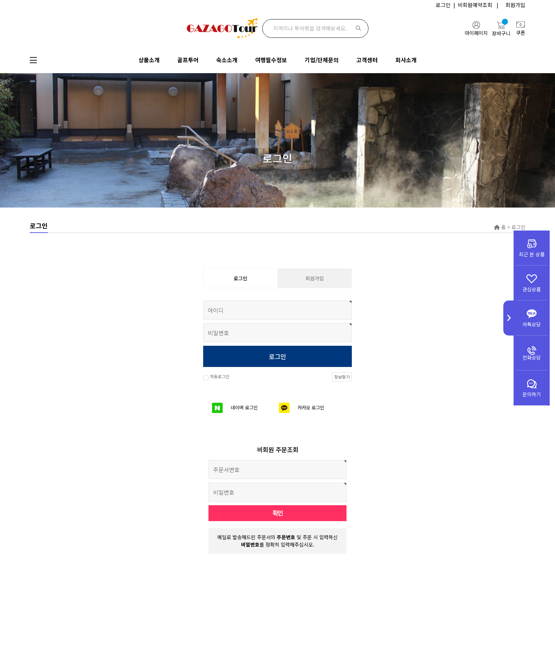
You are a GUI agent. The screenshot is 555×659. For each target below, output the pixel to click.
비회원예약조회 (475, 4)
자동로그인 (216, 377)
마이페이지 (476, 28)
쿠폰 (520, 29)
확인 (278, 512)
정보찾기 (342, 377)
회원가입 (515, 4)
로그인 (443, 4)
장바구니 (501, 28)
